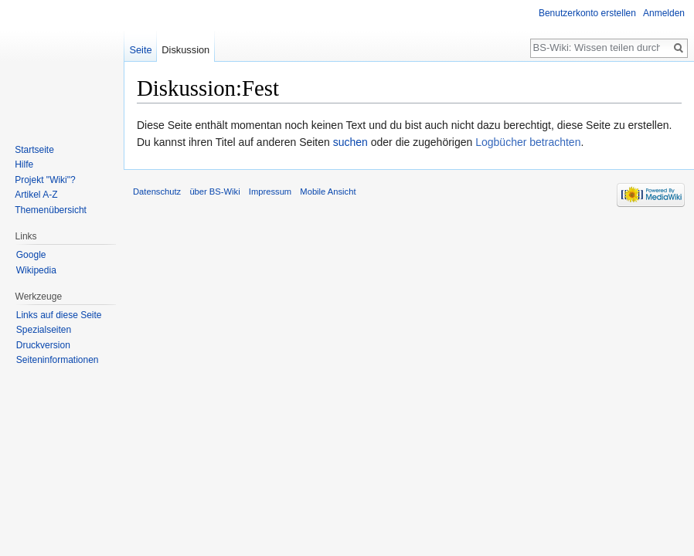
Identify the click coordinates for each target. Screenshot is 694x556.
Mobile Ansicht (328, 191)
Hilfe (24, 164)
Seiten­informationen (57, 359)
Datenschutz (157, 191)
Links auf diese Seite (59, 315)
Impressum (270, 191)
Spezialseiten (43, 329)
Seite (140, 50)
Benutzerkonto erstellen (587, 13)
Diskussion (185, 50)
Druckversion (43, 345)
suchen (350, 142)
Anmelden (664, 13)
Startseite (34, 149)
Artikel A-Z (36, 194)
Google (31, 254)
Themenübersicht (51, 210)
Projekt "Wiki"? (45, 180)
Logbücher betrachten (527, 142)
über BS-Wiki (214, 191)
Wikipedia (36, 270)
